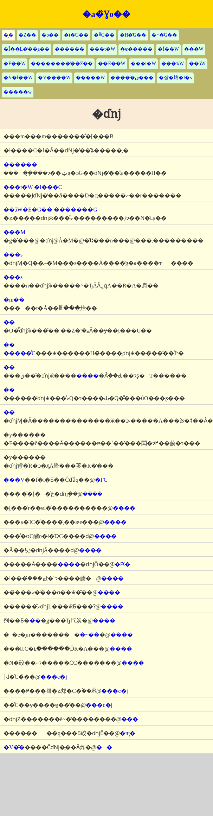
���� (87, 376)
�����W (90, 77)
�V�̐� (14, 747)
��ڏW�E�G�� (28, 210)
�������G (75, 210)
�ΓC (101, 480)
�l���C (48, 187)
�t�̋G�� (76, 35)
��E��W (111, 63)
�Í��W (168, 49)
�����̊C (20, 353)
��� (129, 719)
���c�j (53, 677)
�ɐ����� (136, 49)
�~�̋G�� (164, 35)
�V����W (54, 77)
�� (9, 322)
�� (104, 747)
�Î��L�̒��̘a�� (27, 49)
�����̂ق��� (132, 77)
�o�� (50, 35)
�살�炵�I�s (175, 77)
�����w (18, 92)
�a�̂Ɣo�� (106, 14)
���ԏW (172, 63)
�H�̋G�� (133, 35)
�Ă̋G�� (104, 35)
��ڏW (197, 63)
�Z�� (27, 35)
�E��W (15, 63)
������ (69, 49)
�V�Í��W (18, 77)
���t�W (102, 49)
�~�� (90, 635)
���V (14, 480)
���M (14, 232)
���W (194, 49)
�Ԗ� (122, 564)
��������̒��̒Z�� (62, 63)
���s (13, 255)
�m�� (14, 300)
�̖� (8, 35)
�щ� (127, 733)
